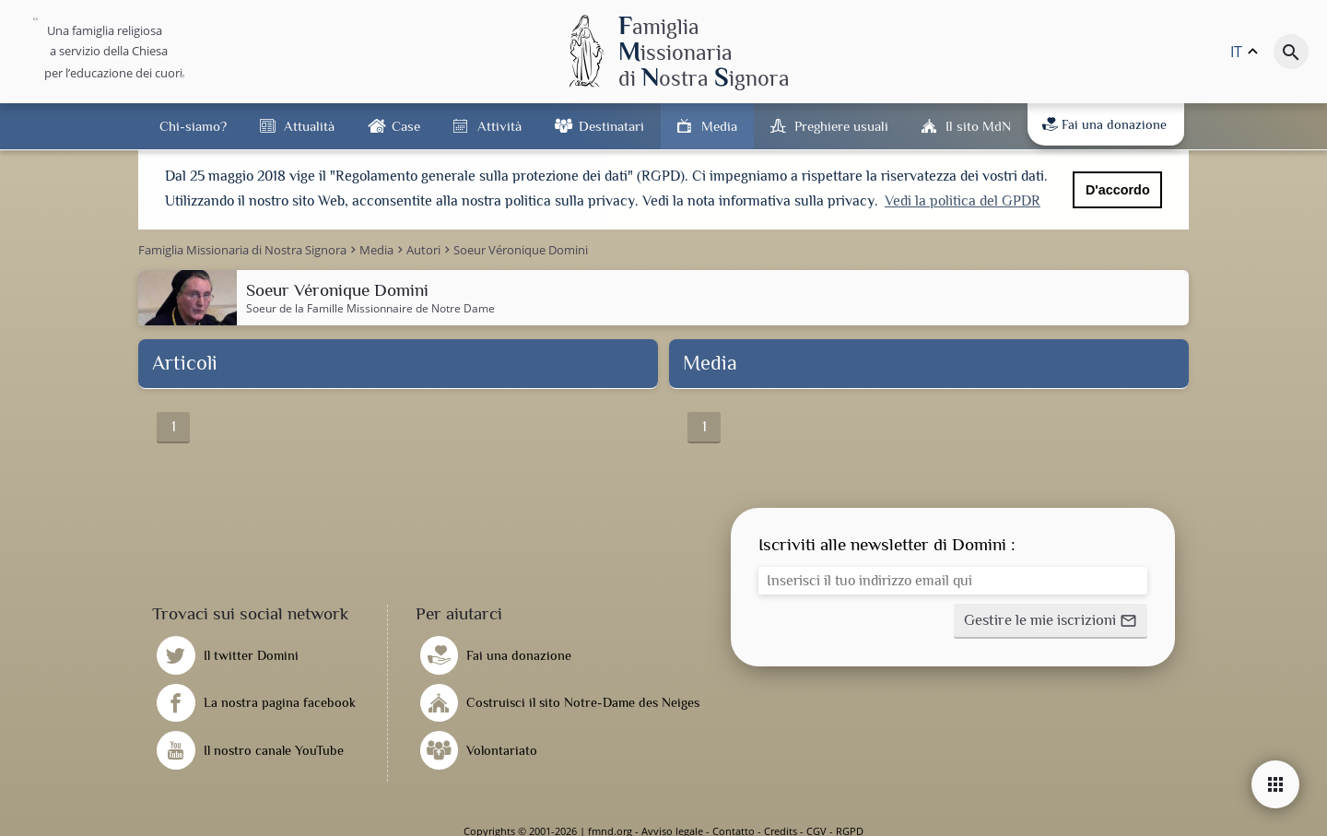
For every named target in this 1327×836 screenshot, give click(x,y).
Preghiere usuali (841, 126)
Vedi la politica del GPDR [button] (962, 201)
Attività (499, 126)
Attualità (309, 126)
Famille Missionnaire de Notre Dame (401, 307)
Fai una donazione (1104, 124)
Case (406, 126)
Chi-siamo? (193, 126)
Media (719, 126)
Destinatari (611, 126)
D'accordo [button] (1118, 190)
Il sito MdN (978, 126)
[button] (1050, 620)
